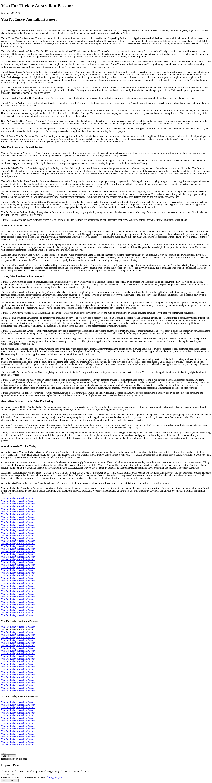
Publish (11, 756)
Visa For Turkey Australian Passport (18, 498)
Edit (4, 756)
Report (14, 780)
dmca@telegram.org (56, 777)
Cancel (5, 780)
